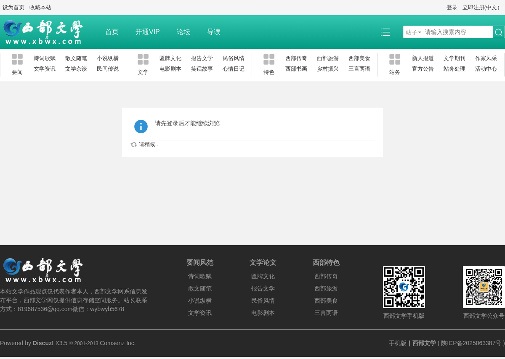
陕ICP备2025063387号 (471, 343)
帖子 (411, 32)
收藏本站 (40, 7)
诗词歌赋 (45, 58)
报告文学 (202, 58)
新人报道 (423, 58)
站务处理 (454, 69)
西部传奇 (296, 58)
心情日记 (234, 69)
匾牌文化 (170, 58)
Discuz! (43, 343)
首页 (112, 31)
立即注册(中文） (482, 7)
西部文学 (424, 343)
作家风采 (486, 58)
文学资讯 (45, 69)
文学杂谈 (76, 69)
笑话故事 (202, 69)
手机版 (398, 343)
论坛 (183, 31)
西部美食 (359, 58)
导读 (214, 31)
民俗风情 (234, 58)
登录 (452, 7)
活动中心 (486, 69)
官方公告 (423, 69)
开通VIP (148, 31)
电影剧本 (170, 69)
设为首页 (13, 7)
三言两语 (359, 69)
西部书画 (296, 69)
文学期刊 (454, 58)
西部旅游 (328, 58)
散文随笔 (76, 58)
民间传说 (108, 69)
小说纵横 (108, 58)
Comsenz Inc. (118, 343)
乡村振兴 (328, 69)
